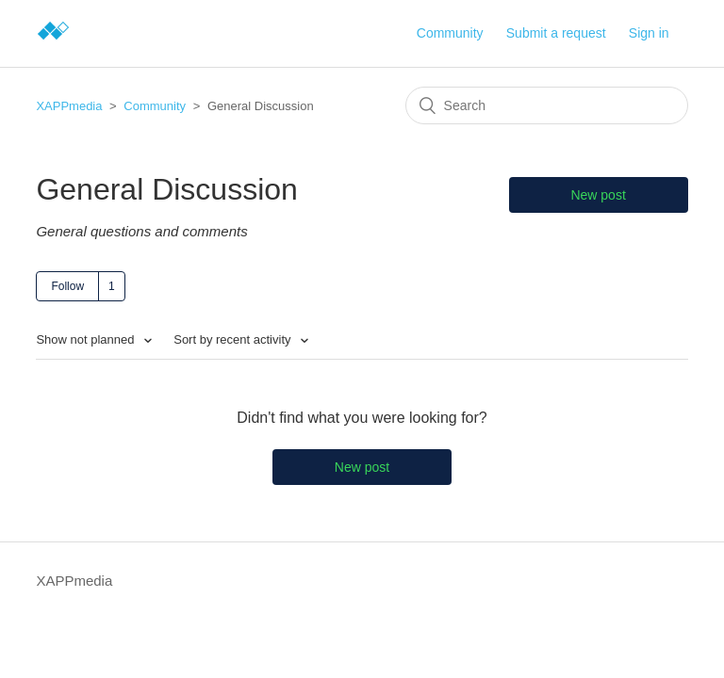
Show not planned (87, 339)
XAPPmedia (69, 106)
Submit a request (556, 32)
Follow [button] (67, 286)
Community (450, 32)
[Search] (546, 105)
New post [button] (597, 194)
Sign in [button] (649, 32)
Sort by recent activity (233, 339)
